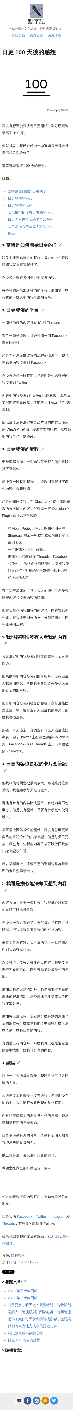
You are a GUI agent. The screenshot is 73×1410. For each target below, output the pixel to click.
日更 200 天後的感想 (24, 1340)
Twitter (41, 1217)
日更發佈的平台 (20, 198)
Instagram (57, 1217)
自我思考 (18, 1255)
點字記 (36, 21)
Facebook (24, 1217)
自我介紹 (36, 35)
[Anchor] (59, 244)
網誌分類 (18, 35)
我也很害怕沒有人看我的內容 (30, 213)
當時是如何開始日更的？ (27, 191)
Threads (8, 1224)
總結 (11, 234)
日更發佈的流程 (20, 205)
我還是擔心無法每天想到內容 (30, 227)
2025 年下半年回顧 (23, 1291)
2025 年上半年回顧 (23, 1298)
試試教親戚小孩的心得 (25, 1333)
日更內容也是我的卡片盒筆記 (30, 220)
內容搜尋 (54, 35)
